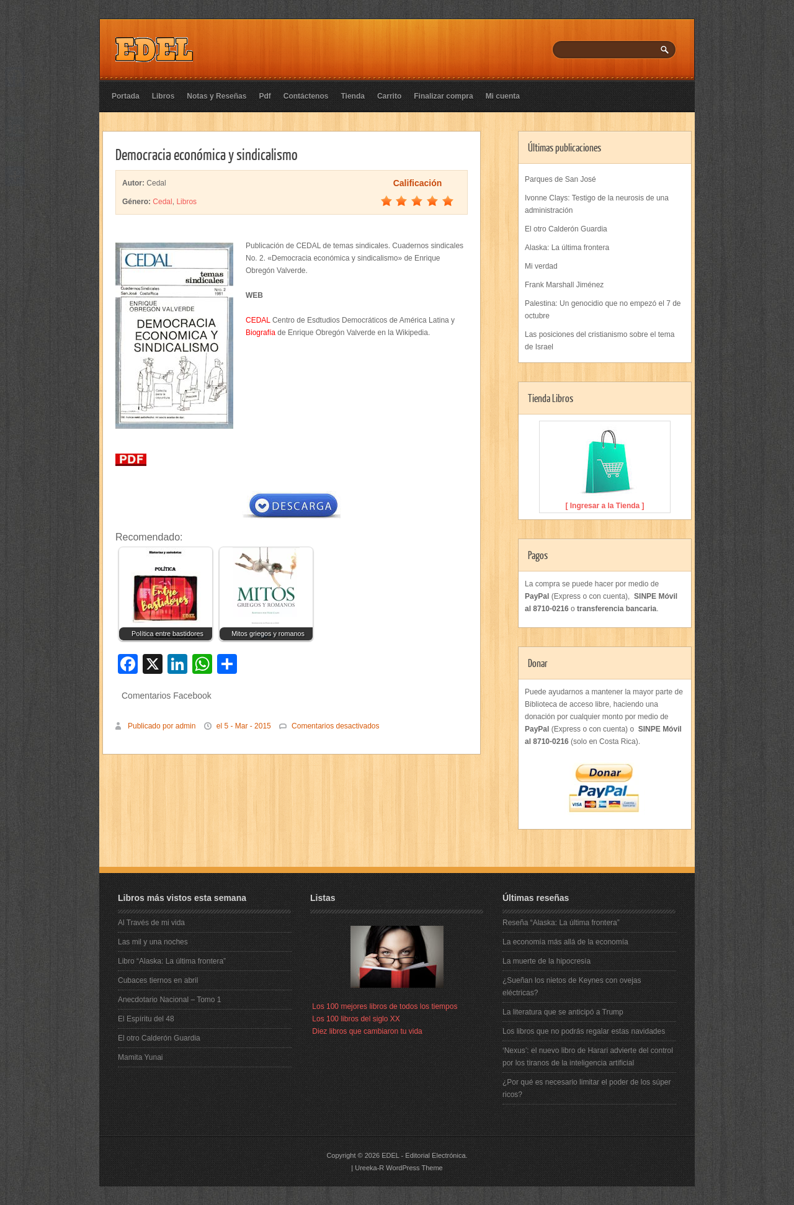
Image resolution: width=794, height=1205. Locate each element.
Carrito (389, 96)
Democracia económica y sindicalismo (206, 154)
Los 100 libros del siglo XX (355, 1019)
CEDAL (258, 320)
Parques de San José (560, 179)
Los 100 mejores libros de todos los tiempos (384, 1006)
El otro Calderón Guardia (566, 229)
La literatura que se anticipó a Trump (562, 1012)
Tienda (352, 96)
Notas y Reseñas (216, 96)
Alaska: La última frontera (567, 247)
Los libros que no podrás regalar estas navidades (583, 1031)
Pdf (264, 96)
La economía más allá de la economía (565, 942)
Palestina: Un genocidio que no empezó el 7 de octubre (603, 309)
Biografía (260, 332)
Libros (163, 96)
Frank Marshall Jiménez (564, 284)
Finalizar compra (443, 96)
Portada (126, 96)
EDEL (390, 1155)
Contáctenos (306, 96)
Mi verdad (541, 266)
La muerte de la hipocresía (546, 961)
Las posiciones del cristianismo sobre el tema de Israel (599, 340)
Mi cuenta (503, 96)
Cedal (162, 201)
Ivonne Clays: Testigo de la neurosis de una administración (597, 204)
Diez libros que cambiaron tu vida (367, 1031)
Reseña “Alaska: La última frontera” (561, 922)
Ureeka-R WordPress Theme (398, 1167)
